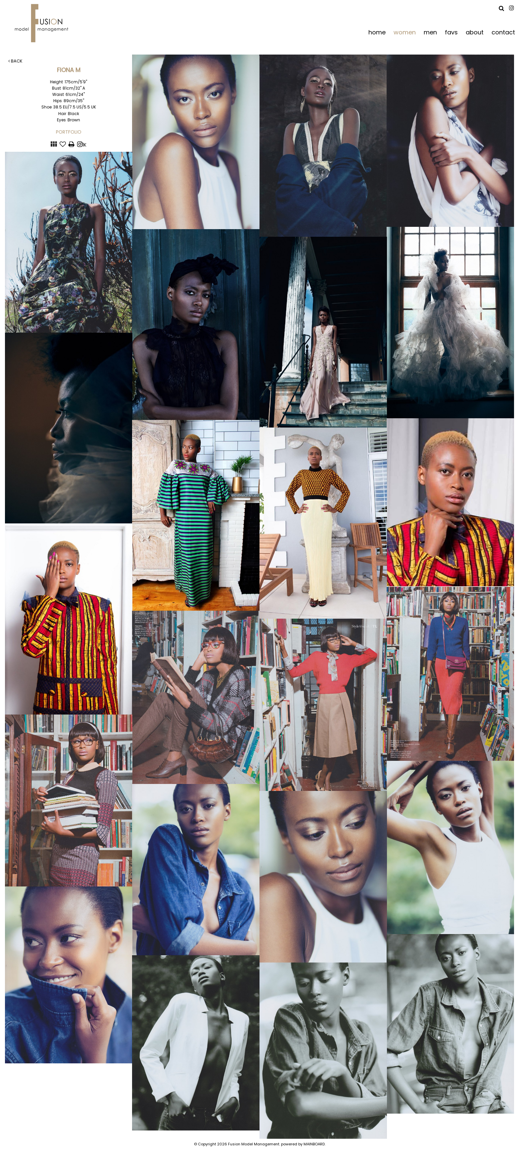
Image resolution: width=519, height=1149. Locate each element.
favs (451, 32)
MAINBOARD (314, 1144)
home (377, 32)
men (430, 32)
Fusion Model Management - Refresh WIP (43, 23)
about (475, 32)
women (405, 32)
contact (503, 32)
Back (15, 61)
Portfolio (68, 132)
